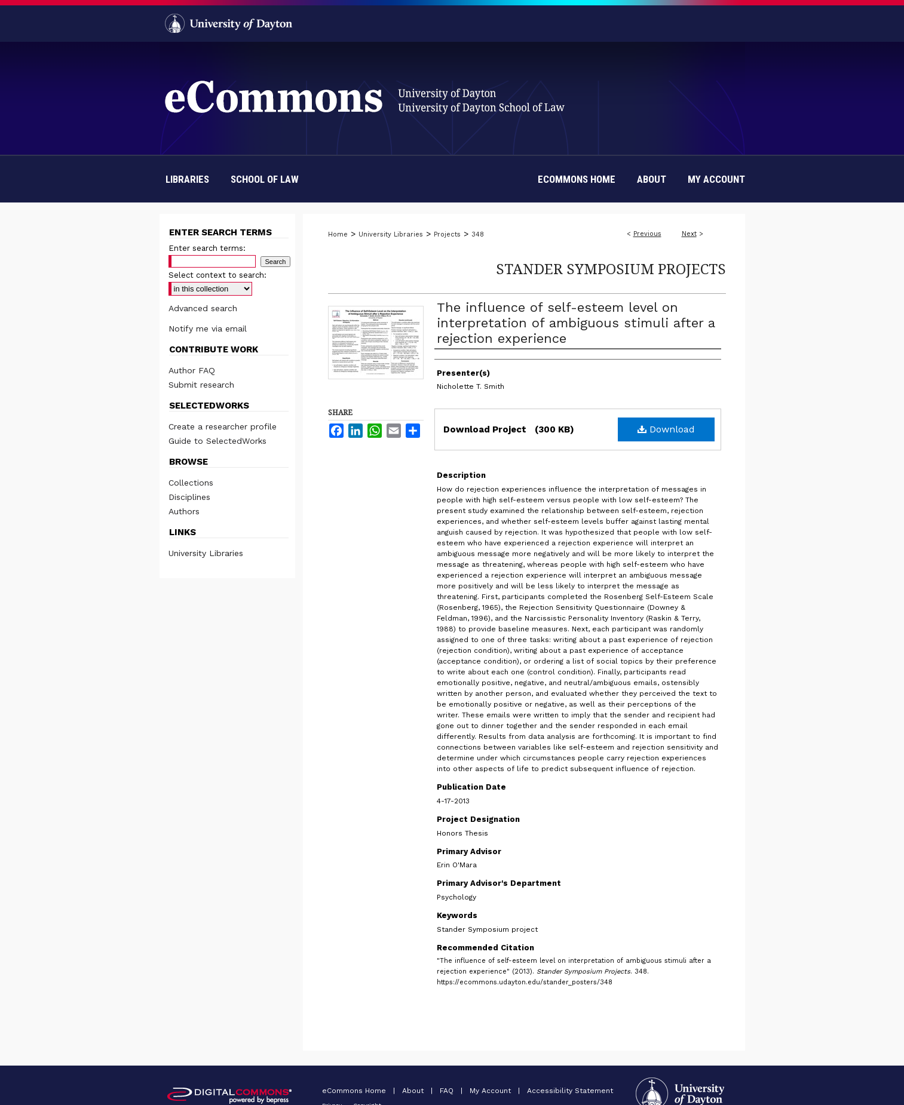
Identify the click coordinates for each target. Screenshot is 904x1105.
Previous (647, 234)
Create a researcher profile (222, 426)
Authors (184, 511)
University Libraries (390, 234)
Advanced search (202, 308)
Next (689, 234)
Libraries (187, 179)
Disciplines (189, 497)
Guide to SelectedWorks (217, 441)
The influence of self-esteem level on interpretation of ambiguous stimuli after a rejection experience (576, 323)
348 (477, 234)
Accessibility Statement (570, 1090)
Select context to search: (217, 275)
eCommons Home (355, 1090)
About (414, 1090)
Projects (447, 234)
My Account (491, 1090)
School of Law (265, 179)
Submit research (201, 384)
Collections (190, 482)
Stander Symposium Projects (611, 268)
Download (666, 429)
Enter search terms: (207, 248)
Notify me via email (207, 328)
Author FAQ (191, 370)
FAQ (448, 1090)
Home (338, 234)
